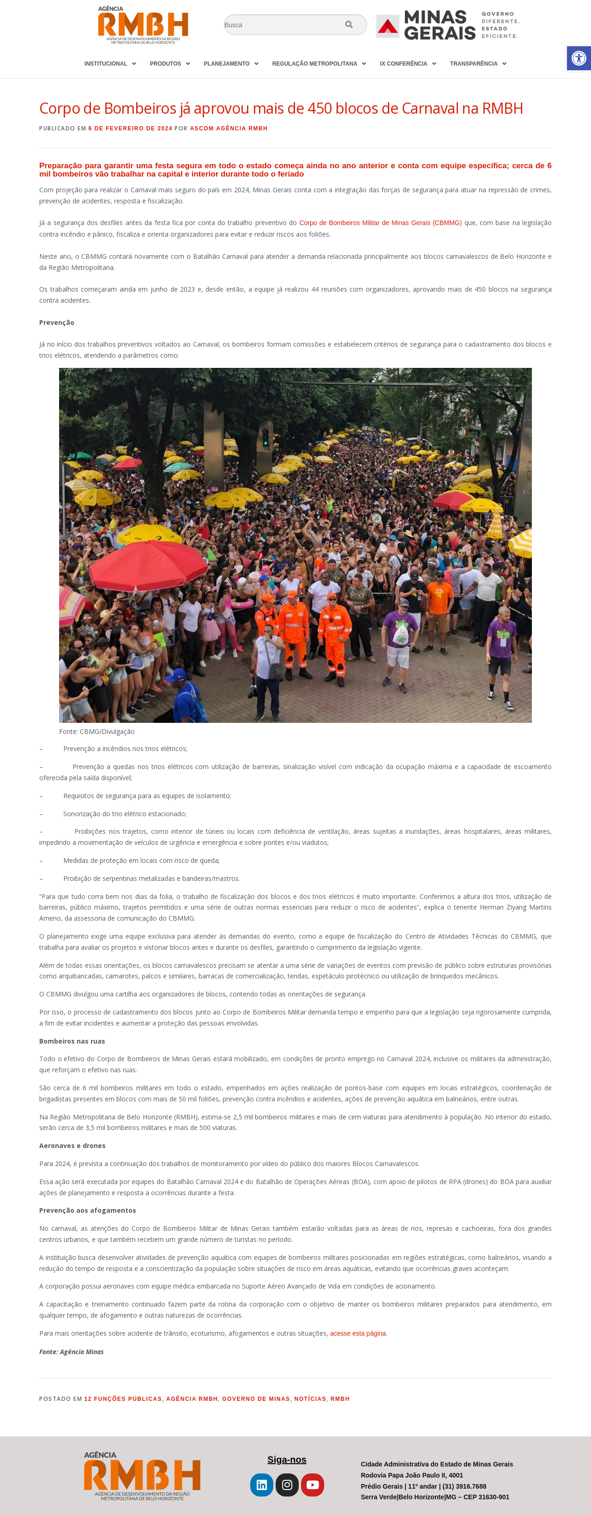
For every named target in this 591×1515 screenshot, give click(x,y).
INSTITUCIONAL (110, 64)
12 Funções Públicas (123, 1399)
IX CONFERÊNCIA (408, 64)
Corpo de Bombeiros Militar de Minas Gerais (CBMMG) (380, 222)
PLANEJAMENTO (231, 64)
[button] (579, 58)
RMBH (340, 1399)
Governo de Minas (256, 1399)
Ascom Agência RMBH (229, 128)
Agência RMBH (192, 1399)
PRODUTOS (170, 64)
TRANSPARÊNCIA (478, 64)
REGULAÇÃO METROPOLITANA (319, 64)
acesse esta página (358, 1333)
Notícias (310, 1399)
